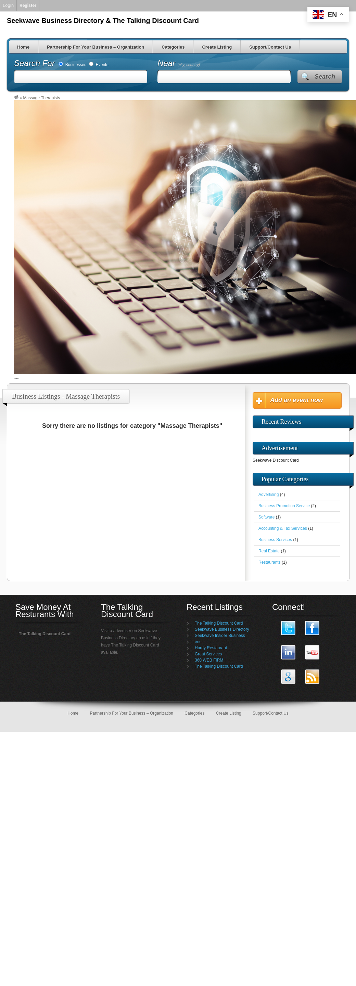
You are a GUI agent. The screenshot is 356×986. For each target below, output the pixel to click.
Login (8, 5)
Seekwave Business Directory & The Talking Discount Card (103, 20)
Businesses (72, 64)
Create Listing (217, 47)
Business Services (275, 539)
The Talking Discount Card (219, 623)
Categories (173, 47)
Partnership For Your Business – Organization (95, 47)
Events (98, 64)
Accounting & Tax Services (282, 528)
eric (198, 641)
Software (266, 517)
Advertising (268, 494)
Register (28, 5)
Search (325, 76)
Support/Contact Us (270, 47)
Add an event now (296, 400)
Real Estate (269, 551)
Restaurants (269, 562)
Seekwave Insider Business (220, 635)
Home (23, 47)
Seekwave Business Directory (222, 629)
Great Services (208, 654)
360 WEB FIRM (209, 660)
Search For (35, 63)
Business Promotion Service (284, 505)
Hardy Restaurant (211, 647)
